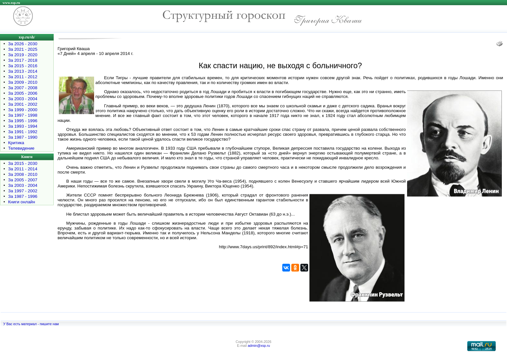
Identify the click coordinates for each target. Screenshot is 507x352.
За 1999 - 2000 (22, 109)
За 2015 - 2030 (22, 163)
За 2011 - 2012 (22, 76)
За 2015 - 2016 (22, 65)
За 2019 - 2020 (22, 54)
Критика (16, 142)
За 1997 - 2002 (22, 190)
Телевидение (21, 148)
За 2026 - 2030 (22, 43)
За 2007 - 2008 (22, 87)
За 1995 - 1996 (22, 120)
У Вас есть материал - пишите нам (31, 324)
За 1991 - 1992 (22, 131)
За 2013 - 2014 (22, 71)
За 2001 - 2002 (22, 104)
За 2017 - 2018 (22, 60)
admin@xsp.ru (259, 345)
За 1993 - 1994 (22, 126)
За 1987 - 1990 (22, 137)
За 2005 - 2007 (22, 179)
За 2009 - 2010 (22, 82)
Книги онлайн (21, 201)
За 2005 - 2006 (22, 93)
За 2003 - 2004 (22, 98)
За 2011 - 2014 (22, 168)
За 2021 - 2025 (22, 49)
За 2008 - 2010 (22, 174)
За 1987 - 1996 (22, 196)
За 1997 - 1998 (22, 115)
